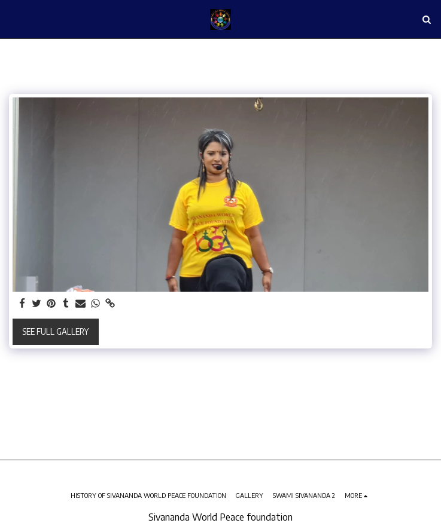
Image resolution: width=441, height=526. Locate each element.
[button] (13, 18)
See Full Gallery (55, 331)
